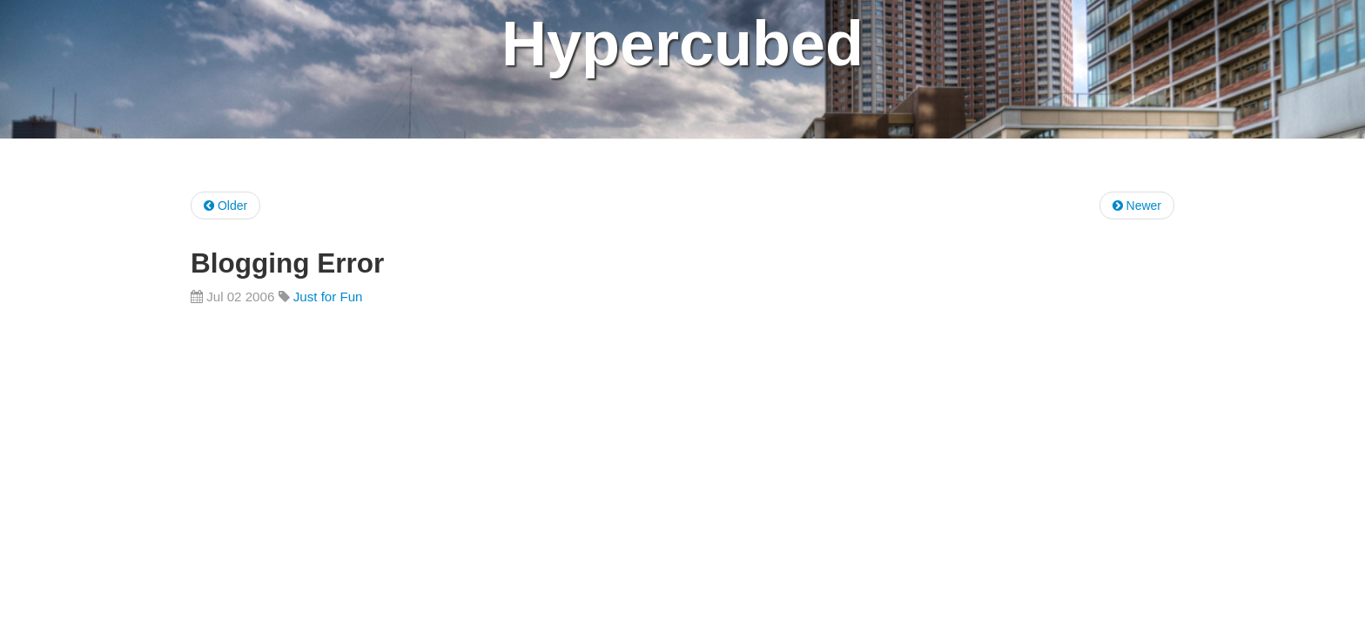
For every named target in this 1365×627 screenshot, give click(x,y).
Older (225, 205)
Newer (1137, 205)
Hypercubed (682, 43)
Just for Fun (328, 296)
